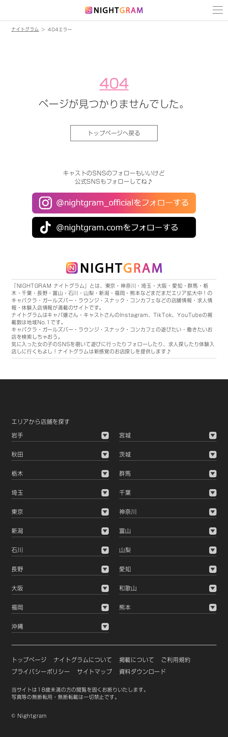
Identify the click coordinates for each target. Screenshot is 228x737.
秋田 (17, 454)
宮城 (125, 435)
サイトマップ (94, 671)
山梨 (125, 550)
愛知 (125, 569)
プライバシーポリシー (41, 671)
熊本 (125, 607)
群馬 (125, 473)
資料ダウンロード (142, 671)
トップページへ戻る (114, 133)
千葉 (125, 492)
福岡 (17, 607)
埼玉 (17, 492)
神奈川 (128, 512)
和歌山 (128, 588)
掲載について (136, 660)
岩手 (17, 435)
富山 (125, 531)
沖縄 (17, 626)
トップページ (29, 660)
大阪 (17, 588)
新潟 (17, 531)
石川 (17, 550)
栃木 (17, 473)
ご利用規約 (175, 660)
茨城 (125, 454)
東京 (17, 512)
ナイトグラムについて (83, 660)
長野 (17, 569)
